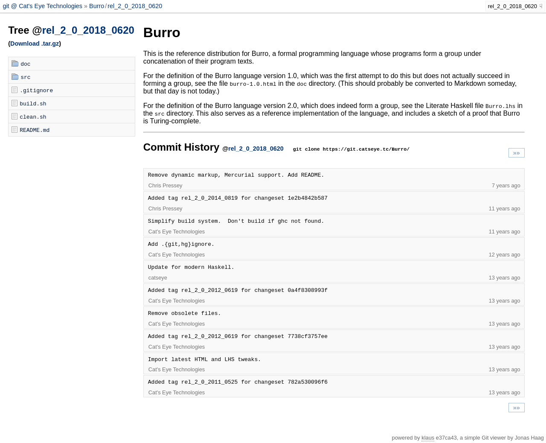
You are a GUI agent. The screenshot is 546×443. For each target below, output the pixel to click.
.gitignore (36, 90)
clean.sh (33, 116)
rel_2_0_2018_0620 (134, 6)
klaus (427, 437)
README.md (34, 130)
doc (25, 63)
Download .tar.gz (34, 43)
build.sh (33, 103)
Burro (96, 6)
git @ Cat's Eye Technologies (43, 6)
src (25, 77)
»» (516, 152)
